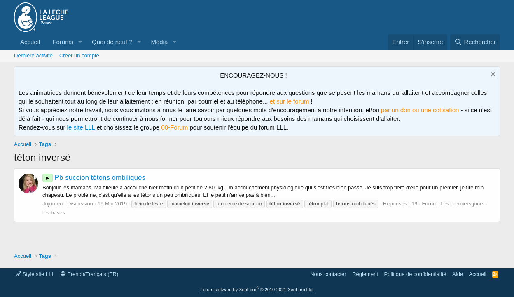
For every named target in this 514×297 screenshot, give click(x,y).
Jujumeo (52, 203)
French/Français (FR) (89, 274)
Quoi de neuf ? (112, 41)
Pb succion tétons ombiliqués (93, 178)
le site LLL (81, 127)
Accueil (30, 41)
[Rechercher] (475, 42)
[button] (80, 42)
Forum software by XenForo (257, 289)
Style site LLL (35, 274)
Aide (457, 274)
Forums (62, 41)
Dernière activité (33, 55)
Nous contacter (328, 274)
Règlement (365, 274)
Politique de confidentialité (415, 274)
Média (159, 41)
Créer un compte (79, 55)
